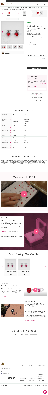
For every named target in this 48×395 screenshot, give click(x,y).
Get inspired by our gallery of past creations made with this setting (13, 53)
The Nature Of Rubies (41, 365)
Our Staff (21, 374)
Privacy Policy (31, 380)
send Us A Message (6, 371)
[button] (2, 32)
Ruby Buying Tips (41, 378)
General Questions (32, 365)
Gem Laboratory (23, 378)
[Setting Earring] (24, 13)
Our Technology (23, 376)
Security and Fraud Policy (33, 378)
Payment (30, 374)
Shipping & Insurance (32, 367)
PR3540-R (34, 37)
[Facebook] (11, 377)
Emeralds (10, 0)
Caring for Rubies (41, 380)
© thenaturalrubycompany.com (28, 385)
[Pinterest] (8, 377)
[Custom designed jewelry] (39, 13)
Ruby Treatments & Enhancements (41, 374)
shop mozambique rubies (30, 320)
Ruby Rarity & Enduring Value (42, 370)
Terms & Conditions (37, 385)
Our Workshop (22, 367)
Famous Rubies (40, 376)
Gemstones (24, 0)
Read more (3, 296)
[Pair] (8, 13)
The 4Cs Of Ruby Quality (42, 367)
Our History (22, 369)
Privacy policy (44, 385)
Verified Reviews (33, 334)
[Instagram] (13, 377)
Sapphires (17, 0)
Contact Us (22, 380)
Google (26, 334)
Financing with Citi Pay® (33, 376)
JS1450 (35, 39)
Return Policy (31, 369)
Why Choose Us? (23, 365)
